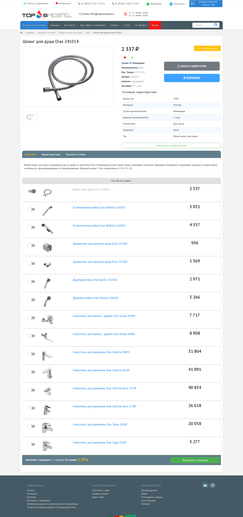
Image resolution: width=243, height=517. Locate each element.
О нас (127, 25)
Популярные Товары (152, 476)
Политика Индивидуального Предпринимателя (51, 486)
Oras (88, 32)
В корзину (192, 78)
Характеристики (51, 154)
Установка (141, 25)
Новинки (145, 483)
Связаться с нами (101, 470)
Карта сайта (98, 476)
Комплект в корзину (195, 440)
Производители (149, 470)
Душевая (29, 32)
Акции (155, 25)
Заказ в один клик (191, 66)
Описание (30, 154)
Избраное (64, 3)
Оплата (115, 25)
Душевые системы (46, 32)
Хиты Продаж (148, 480)
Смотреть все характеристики (171, 145)
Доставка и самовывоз (93, 25)
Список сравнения (37, 3)
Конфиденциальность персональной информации (52, 483)
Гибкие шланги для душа (70, 32)
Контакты (69, 25)
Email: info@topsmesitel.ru (98, 14)
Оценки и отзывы (76, 154)
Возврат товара (100, 473)
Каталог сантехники (34, 25)
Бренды (55, 25)
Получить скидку (207, 48)
